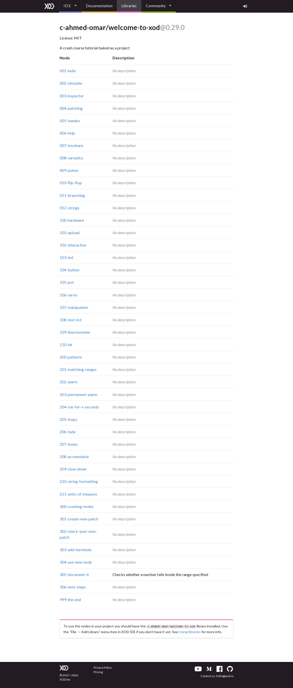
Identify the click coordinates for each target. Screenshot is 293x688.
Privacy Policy (103, 667)
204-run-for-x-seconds (79, 406)
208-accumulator (74, 456)
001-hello (68, 70)
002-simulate (71, 83)
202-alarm (68, 381)
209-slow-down (73, 469)
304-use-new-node (76, 562)
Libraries (129, 5)
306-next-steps (73, 586)
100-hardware (72, 220)
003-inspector (72, 95)
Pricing (98, 671)
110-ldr (66, 344)
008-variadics (71, 157)
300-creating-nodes (77, 506)
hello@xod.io (224, 675)
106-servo (68, 294)
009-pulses (69, 170)
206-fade (67, 431)
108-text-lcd (70, 319)
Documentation (99, 5)
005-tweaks (70, 120)
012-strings (69, 207)
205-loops (68, 419)
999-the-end (70, 599)
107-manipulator (74, 307)
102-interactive (73, 245)
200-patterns (71, 357)
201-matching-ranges (78, 369)
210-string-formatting (79, 481)
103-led (66, 257)
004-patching (71, 108)
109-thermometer (75, 332)
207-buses (69, 444)
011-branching (72, 195)
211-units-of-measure (78, 494)
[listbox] (70, 6)
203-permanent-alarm (78, 394)
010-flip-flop (71, 182)
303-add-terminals (76, 549)
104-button (69, 269)
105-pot (67, 282)
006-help (67, 133)
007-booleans (71, 145)
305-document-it (74, 574)
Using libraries (190, 631)
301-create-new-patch (79, 518)
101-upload (69, 232)
